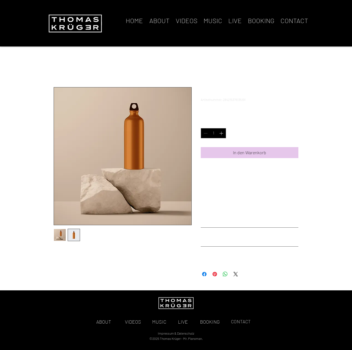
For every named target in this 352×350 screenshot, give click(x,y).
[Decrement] (205, 133)
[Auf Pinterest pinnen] (214, 274)
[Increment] (221, 133)
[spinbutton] (213, 133)
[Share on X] (235, 274)
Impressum (166, 333)
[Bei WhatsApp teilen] (225, 274)
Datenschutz (185, 333)
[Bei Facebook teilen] (204, 274)
